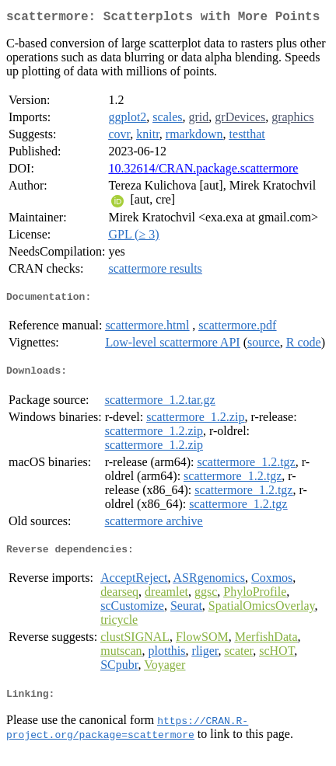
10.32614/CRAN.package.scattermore (203, 171)
